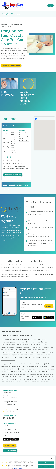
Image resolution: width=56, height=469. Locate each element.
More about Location (13, 174)
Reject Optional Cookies (46, 466)
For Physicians (10, 450)
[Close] (51, 458)
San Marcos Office (9, 126)
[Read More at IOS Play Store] (7, 439)
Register (49, 306)
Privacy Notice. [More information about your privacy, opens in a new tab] (18, 468)
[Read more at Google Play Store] (48, 317)
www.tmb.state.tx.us (8, 360)
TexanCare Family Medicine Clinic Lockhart (15, 185)
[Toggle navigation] (50, 5)
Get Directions (24, 141)
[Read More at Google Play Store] (15, 439)
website (26, 276)
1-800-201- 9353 (45, 379)
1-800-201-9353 (12, 357)
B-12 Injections (7, 93)
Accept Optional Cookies (46, 462)
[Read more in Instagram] (7, 418)
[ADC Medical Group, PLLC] (13, 5)
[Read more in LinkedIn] (13, 418)
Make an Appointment (11, 65)
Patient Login (10, 445)
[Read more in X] (10, 418)
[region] (27, 462)
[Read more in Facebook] (4, 418)
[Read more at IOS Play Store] (37, 317)
